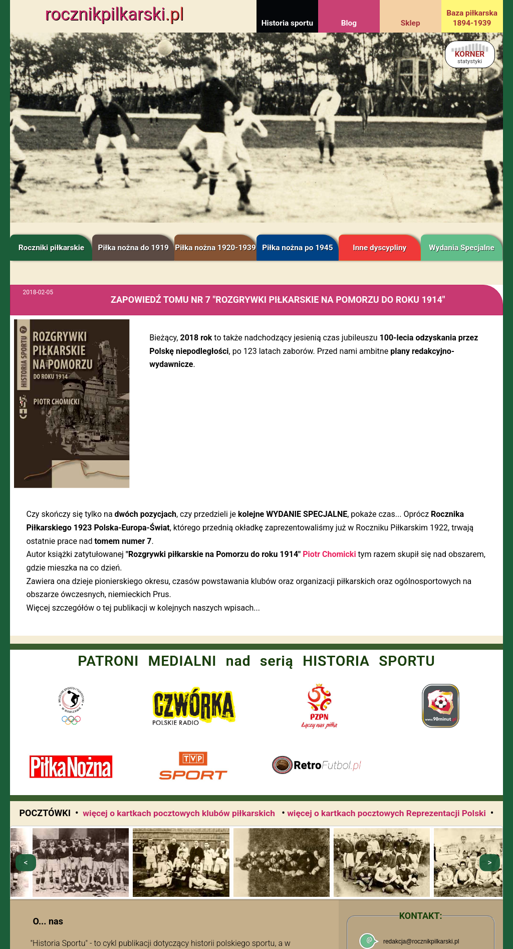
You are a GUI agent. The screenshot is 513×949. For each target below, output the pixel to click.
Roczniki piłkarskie (51, 247)
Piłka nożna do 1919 (133, 247)
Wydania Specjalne (461, 247)
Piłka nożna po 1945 (297, 247)
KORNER (469, 57)
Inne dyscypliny (379, 247)
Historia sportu (287, 23)
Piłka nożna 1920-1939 (215, 247)
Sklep (410, 23)
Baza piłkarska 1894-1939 (471, 18)
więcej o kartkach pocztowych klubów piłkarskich (180, 813)
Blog (349, 23)
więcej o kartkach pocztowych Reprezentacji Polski (386, 813)
